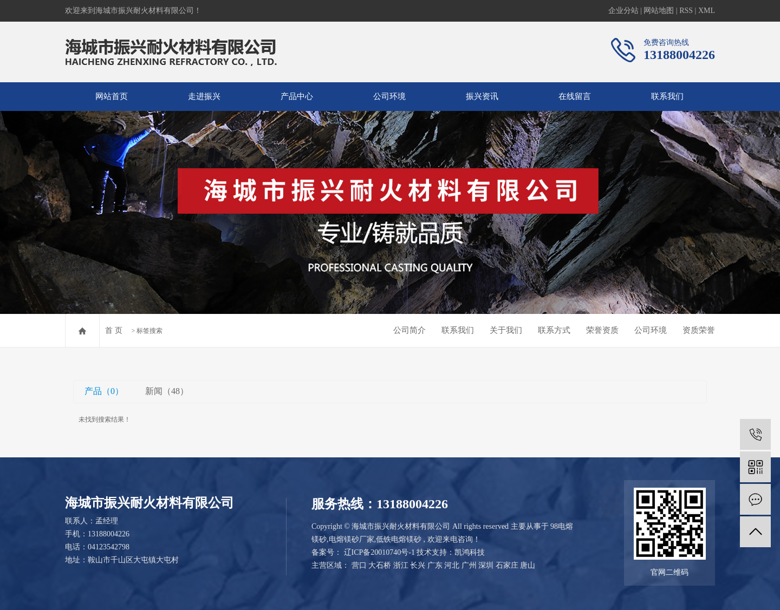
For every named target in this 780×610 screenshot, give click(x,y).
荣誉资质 (602, 330)
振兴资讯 (482, 96)
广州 (469, 565)
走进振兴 (204, 96)
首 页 (113, 330)
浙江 (400, 565)
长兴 (417, 565)
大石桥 (379, 565)
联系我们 (667, 96)
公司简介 (409, 330)
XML (706, 10)
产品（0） (103, 391)
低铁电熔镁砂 (398, 539)
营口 (359, 565)
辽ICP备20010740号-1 (379, 552)
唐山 (527, 565)
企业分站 (623, 10)
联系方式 (554, 330)
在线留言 (574, 96)
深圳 (485, 565)
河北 (451, 565)
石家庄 (507, 565)
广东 (435, 565)
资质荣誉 (698, 330)
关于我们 (506, 330)
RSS (686, 10)
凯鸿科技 (469, 552)
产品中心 (297, 96)
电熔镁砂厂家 (351, 539)
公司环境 (389, 96)
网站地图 (659, 10)
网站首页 (111, 96)
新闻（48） (166, 391)
